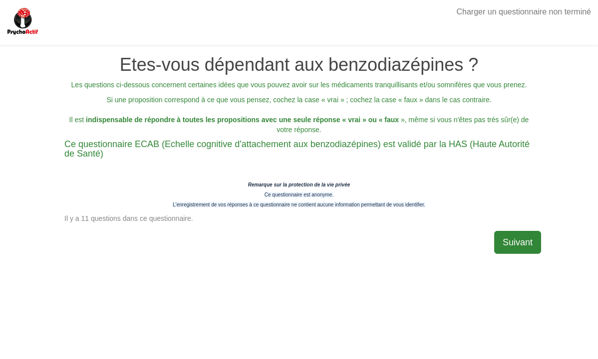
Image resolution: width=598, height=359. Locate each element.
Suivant (518, 242)
